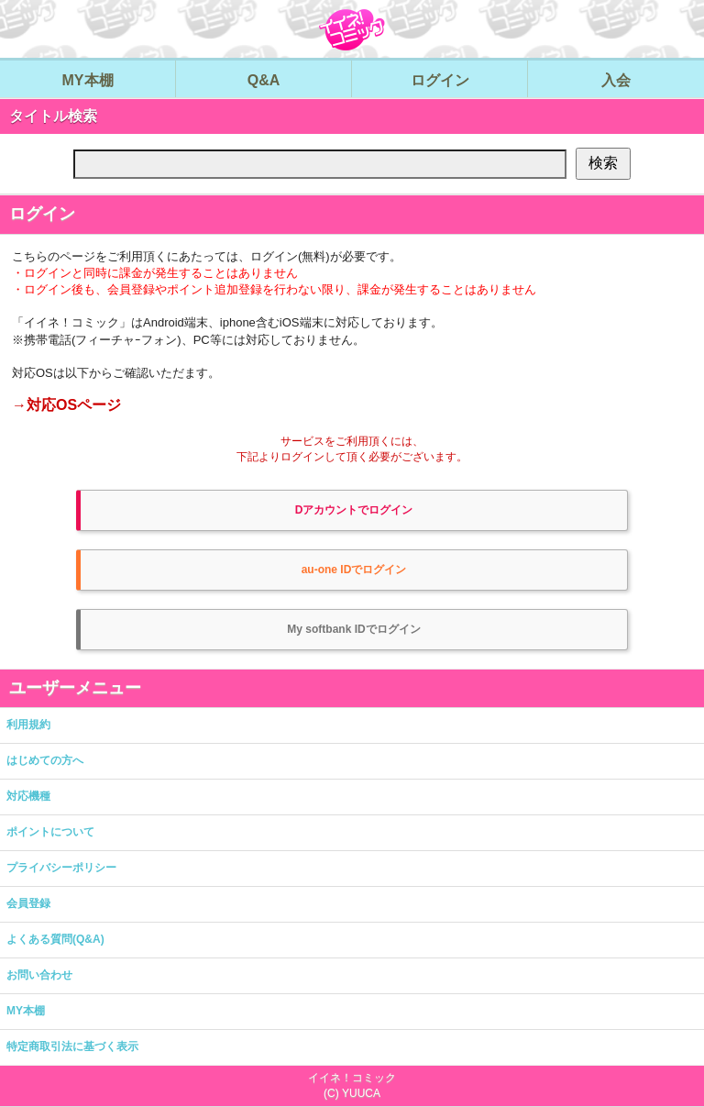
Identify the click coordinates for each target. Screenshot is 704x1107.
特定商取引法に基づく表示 (72, 1046)
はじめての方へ (44, 760)
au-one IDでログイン (354, 569)
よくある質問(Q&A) (55, 939)
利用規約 (28, 724)
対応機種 (28, 796)
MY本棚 (25, 1010)
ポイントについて (50, 831)
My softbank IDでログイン (353, 629)
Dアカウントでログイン (354, 510)
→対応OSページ (66, 405)
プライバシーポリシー (61, 867)
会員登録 (28, 903)
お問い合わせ (39, 975)
